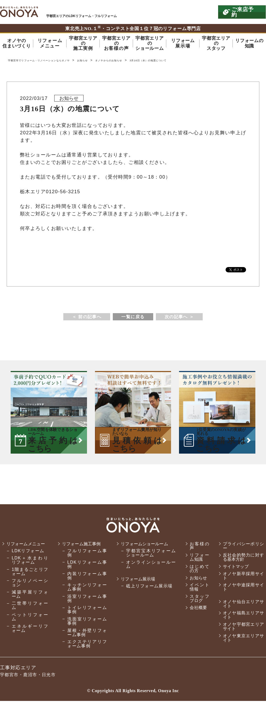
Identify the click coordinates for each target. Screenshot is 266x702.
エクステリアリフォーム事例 (85, 645)
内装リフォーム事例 (85, 576)
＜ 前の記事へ (86, 318)
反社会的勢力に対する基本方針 (242, 558)
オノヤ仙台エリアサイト (242, 604)
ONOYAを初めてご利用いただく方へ (140, 12)
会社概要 (195, 609)
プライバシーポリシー (242, 547)
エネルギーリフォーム (29, 633)
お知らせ (105, 61)
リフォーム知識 (196, 558)
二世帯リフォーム (29, 611)
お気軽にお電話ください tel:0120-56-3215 (189, 12)
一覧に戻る (132, 318)
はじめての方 (196, 570)
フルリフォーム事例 (85, 554)
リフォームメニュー (26, 547)
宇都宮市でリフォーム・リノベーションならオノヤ (19, 11)
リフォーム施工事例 (82, 545)
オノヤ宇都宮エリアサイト (242, 627)
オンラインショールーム (148, 565)
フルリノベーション (29, 588)
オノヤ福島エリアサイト (242, 616)
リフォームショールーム (144, 545)
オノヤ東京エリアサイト (242, 639)
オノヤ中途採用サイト (242, 588)
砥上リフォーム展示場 (147, 587)
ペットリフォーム (29, 622)
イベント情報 (196, 588)
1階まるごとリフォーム (29, 576)
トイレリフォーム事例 (85, 611)
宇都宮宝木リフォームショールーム (148, 554)
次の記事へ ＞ (179, 318)
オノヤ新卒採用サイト (242, 576)
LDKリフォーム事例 (85, 565)
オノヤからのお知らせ (137, 61)
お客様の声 (196, 547)
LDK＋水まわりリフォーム (29, 565)
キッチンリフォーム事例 (85, 588)
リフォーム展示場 (137, 580)
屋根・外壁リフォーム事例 (85, 633)
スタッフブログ (196, 599)
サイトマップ (234, 568)
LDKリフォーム (28, 556)
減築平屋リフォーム (29, 599)
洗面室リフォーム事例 (85, 622)
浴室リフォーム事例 (85, 599)
